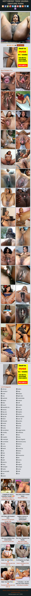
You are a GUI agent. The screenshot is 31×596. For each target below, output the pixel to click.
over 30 (19, 418)
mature (19, 400)
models (19, 405)
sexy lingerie (20, 439)
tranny (18, 460)
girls (3, 460)
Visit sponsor (20, 45)
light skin (19, 396)
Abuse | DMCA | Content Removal (11, 590)
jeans (3, 476)
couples (4, 437)
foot (3, 455)
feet (3, 453)
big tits (3, 416)
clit (2, 434)
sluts (18, 446)
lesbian (19, 393)
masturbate (20, 398)
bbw (3, 402)
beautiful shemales (7, 407)
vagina (19, 464)
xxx (18, 473)
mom (18, 407)
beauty (3, 409)
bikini (3, 418)
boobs (3, 423)
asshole (4, 398)
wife (18, 471)
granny (4, 462)
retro (18, 428)
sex (18, 434)
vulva (18, 469)
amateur (4, 391)
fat (2, 450)
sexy (18, 437)
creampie (4, 439)
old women (20, 416)
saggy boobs (20, 430)
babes (3, 400)
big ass (4, 412)
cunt (3, 444)
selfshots (19, 432)
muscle (19, 409)
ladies (18, 389)
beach (3, 405)
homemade (5, 471)
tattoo (18, 450)
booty (3, 425)
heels (3, 469)
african (3, 389)
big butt (4, 414)
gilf (2, 457)
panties (19, 421)
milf (18, 402)
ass (3, 396)
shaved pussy (21, 441)
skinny (19, 444)
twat (18, 462)
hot (2, 473)
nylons (19, 414)
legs (18, 391)
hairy (3, 464)
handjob (4, 466)
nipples (19, 412)
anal (3, 393)
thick (18, 453)
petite (18, 423)
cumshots (4, 441)
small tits (19, 448)
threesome (20, 455)
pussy (18, 425)
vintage (19, 466)
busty (3, 428)
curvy (3, 446)
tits (18, 457)
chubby (4, 432)
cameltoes (5, 430)
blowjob (4, 421)
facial (3, 448)
